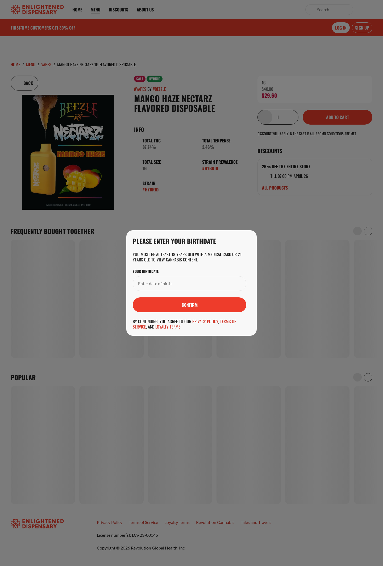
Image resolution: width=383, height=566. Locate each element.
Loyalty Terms (168, 326)
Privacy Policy (205, 321)
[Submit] (189, 304)
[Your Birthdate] (184, 283)
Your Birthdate (146, 271)
